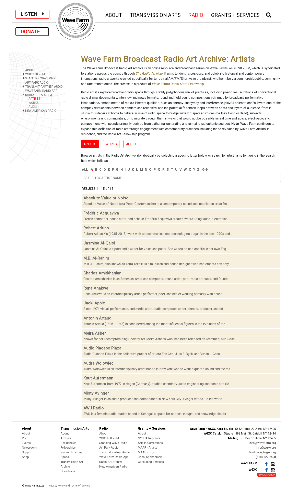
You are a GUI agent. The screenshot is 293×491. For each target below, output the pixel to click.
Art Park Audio (109, 447)
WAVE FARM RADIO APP (39, 91)
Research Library (72, 452)
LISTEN (32, 14)
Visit (24, 438)
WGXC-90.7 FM (33, 74)
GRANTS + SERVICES (235, 14)
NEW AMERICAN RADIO (39, 111)
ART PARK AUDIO (35, 82)
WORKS (33, 103)
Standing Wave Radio (113, 443)
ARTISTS (34, 99)
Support (27, 452)
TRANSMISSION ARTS (155, 14)
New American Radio (113, 466)
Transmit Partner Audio (114, 452)
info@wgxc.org (266, 447)
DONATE (32, 31)
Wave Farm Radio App (114, 457)
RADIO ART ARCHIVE (37, 95)
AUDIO (32, 106)
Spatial (65, 457)
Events (26, 443)
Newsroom (29, 447)
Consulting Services (151, 462)
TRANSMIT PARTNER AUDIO (42, 86)
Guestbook (68, 471)
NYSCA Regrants (149, 438)
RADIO (196, 14)
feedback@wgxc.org (262, 452)
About (26, 433)
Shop (25, 457)
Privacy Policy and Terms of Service (69, 485)
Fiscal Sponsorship (150, 457)
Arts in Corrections (150, 443)
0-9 (205, 169)
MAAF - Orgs (146, 452)
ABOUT (114, 14)
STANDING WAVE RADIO (40, 78)
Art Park (66, 438)
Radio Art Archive (110, 462)
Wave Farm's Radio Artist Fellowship (178, 84)
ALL (85, 169)
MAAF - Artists (147, 447)
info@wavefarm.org (262, 443)
